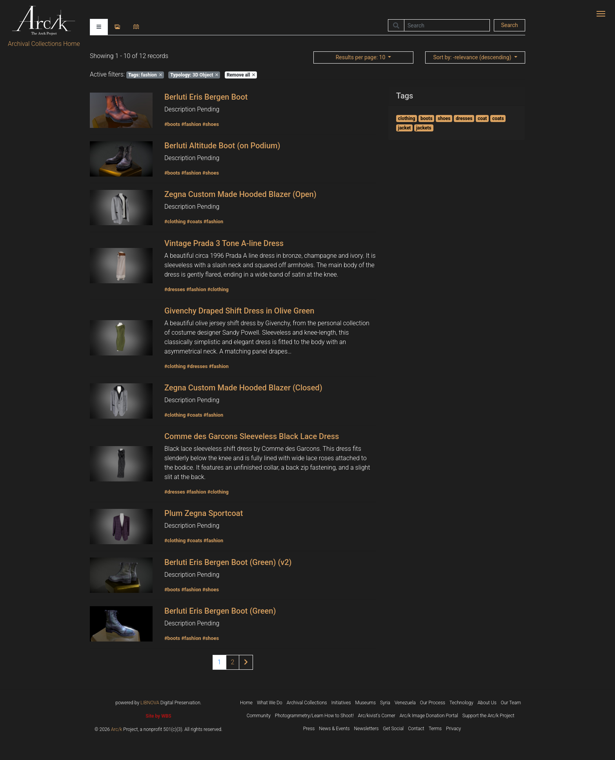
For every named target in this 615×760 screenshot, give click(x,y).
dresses (464, 118)
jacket (404, 128)
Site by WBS (158, 716)
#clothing (175, 221)
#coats (194, 221)
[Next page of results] (246, 662)
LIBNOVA (149, 702)
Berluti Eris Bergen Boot (205, 97)
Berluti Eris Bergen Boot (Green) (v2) (228, 562)
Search (509, 25)
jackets (423, 128)
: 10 (361, 57)
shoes (444, 118)
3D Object (194, 75)
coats (498, 118)
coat (482, 118)
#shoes (210, 124)
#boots (172, 124)
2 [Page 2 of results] (233, 662)
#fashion (191, 124)
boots (426, 118)
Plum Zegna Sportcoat (203, 513)
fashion (145, 75)
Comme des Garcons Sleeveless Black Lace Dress (251, 436)
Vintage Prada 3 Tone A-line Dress (224, 243)
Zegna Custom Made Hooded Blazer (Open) (240, 194)
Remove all (241, 75)
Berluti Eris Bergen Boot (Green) (220, 611)
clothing (406, 118)
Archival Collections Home (44, 43)
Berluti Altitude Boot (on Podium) (222, 145)
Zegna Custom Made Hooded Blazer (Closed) (243, 387)
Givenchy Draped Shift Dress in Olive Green (239, 310)
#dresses (174, 289)
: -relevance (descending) (473, 57)
